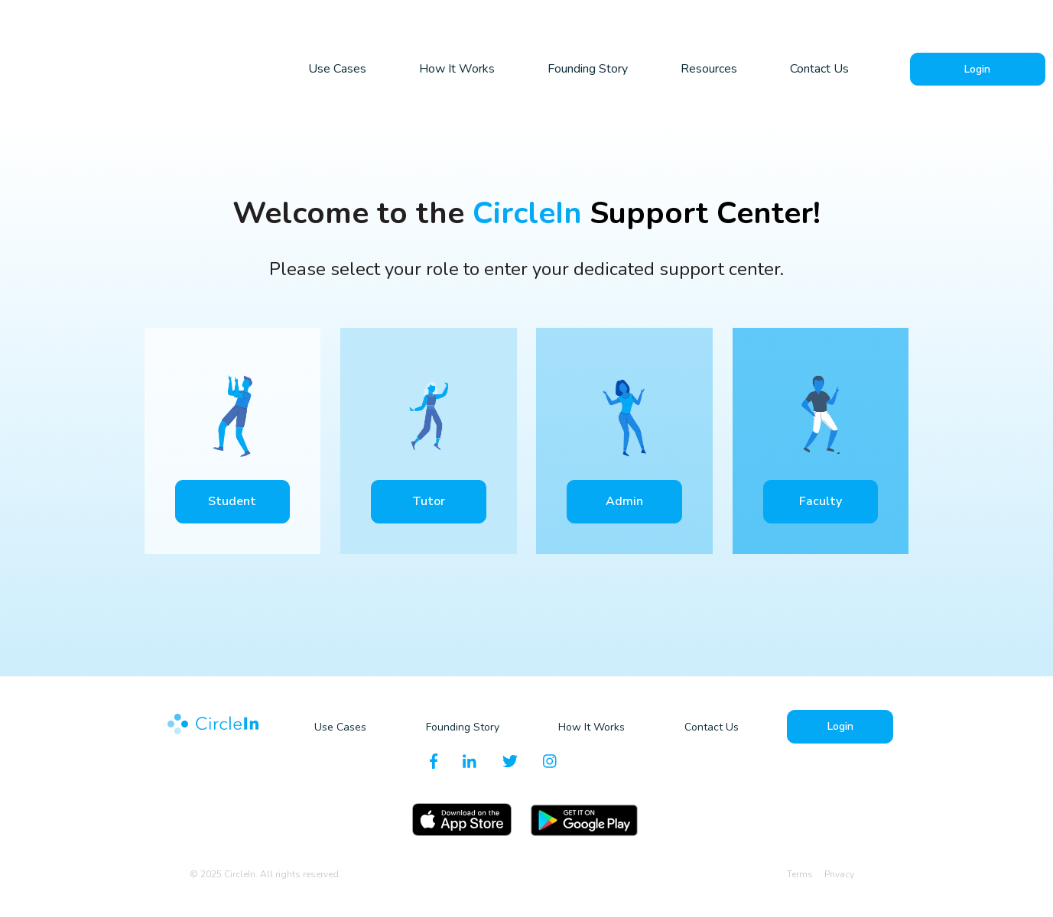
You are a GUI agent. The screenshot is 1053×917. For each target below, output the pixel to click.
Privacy (839, 873)
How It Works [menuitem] (457, 68)
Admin (624, 500)
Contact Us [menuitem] (819, 68)
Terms (801, 873)
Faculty (820, 500)
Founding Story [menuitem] (588, 68)
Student (232, 500)
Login (977, 68)
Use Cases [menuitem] (337, 68)
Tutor (428, 500)
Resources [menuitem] (709, 68)
